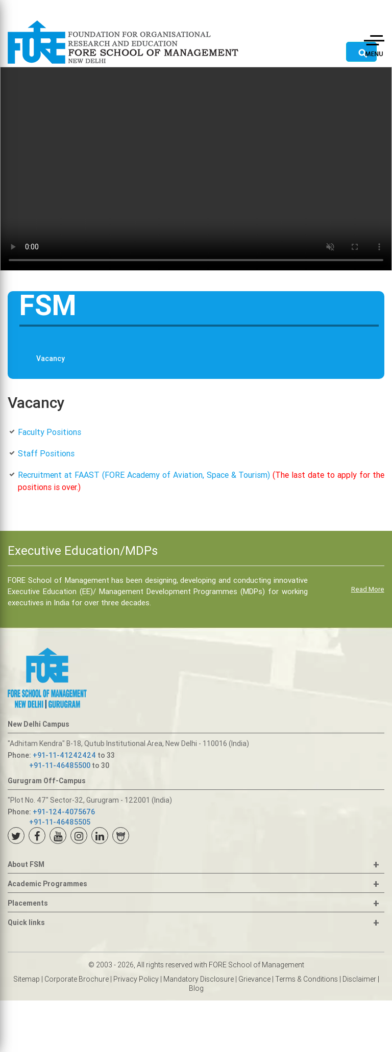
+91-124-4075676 (64, 811)
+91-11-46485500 (59, 765)
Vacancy (50, 358)
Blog (196, 988)
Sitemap (26, 979)
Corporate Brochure (76, 979)
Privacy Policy (136, 979)
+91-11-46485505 (59, 822)
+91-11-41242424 (64, 755)
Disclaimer (359, 979)
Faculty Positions (49, 432)
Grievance (254, 979)
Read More (367, 589)
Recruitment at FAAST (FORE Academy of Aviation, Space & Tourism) (144, 475)
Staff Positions (46, 453)
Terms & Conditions (306, 979)
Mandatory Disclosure (198, 979)
